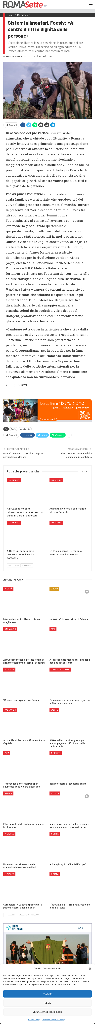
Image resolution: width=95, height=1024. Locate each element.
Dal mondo (13, 480)
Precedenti (13, 565)
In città (8, 589)
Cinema (54, 589)
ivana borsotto (25, 429)
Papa (53, 629)
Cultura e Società (60, 669)
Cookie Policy (34, 1019)
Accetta (47, 993)
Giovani (8, 793)
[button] (90, 968)
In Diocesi (9, 669)
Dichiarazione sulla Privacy (53, 1019)
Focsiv (13, 429)
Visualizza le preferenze (47, 1011)
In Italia (55, 793)
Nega (48, 1002)
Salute (54, 710)
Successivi (27, 565)
